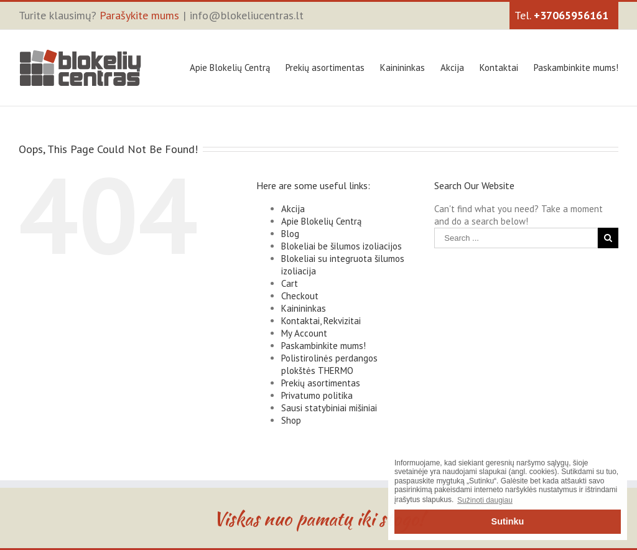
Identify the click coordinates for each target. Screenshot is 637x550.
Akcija (452, 67)
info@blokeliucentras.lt (247, 15)
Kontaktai (499, 67)
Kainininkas (402, 67)
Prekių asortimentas (325, 67)
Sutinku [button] (507, 521)
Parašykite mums (139, 15)
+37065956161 (571, 15)
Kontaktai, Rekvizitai (321, 321)
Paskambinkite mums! (576, 67)
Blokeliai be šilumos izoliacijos (341, 246)
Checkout (299, 296)
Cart (289, 283)
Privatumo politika (317, 395)
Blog (290, 234)
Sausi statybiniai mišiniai (329, 408)
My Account (304, 333)
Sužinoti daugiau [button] (485, 500)
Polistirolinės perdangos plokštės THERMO (329, 364)
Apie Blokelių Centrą (230, 67)
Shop (291, 420)
